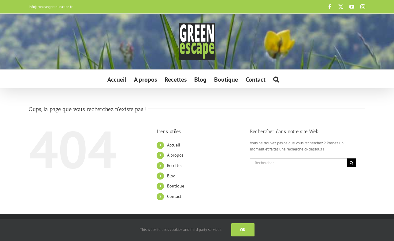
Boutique (175, 186)
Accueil (173, 145)
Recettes (174, 165)
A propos (175, 155)
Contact (174, 196)
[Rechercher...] (298, 162)
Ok (243, 229)
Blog (171, 176)
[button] (276, 79)
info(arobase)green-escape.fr (50, 6)
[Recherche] (351, 162)
